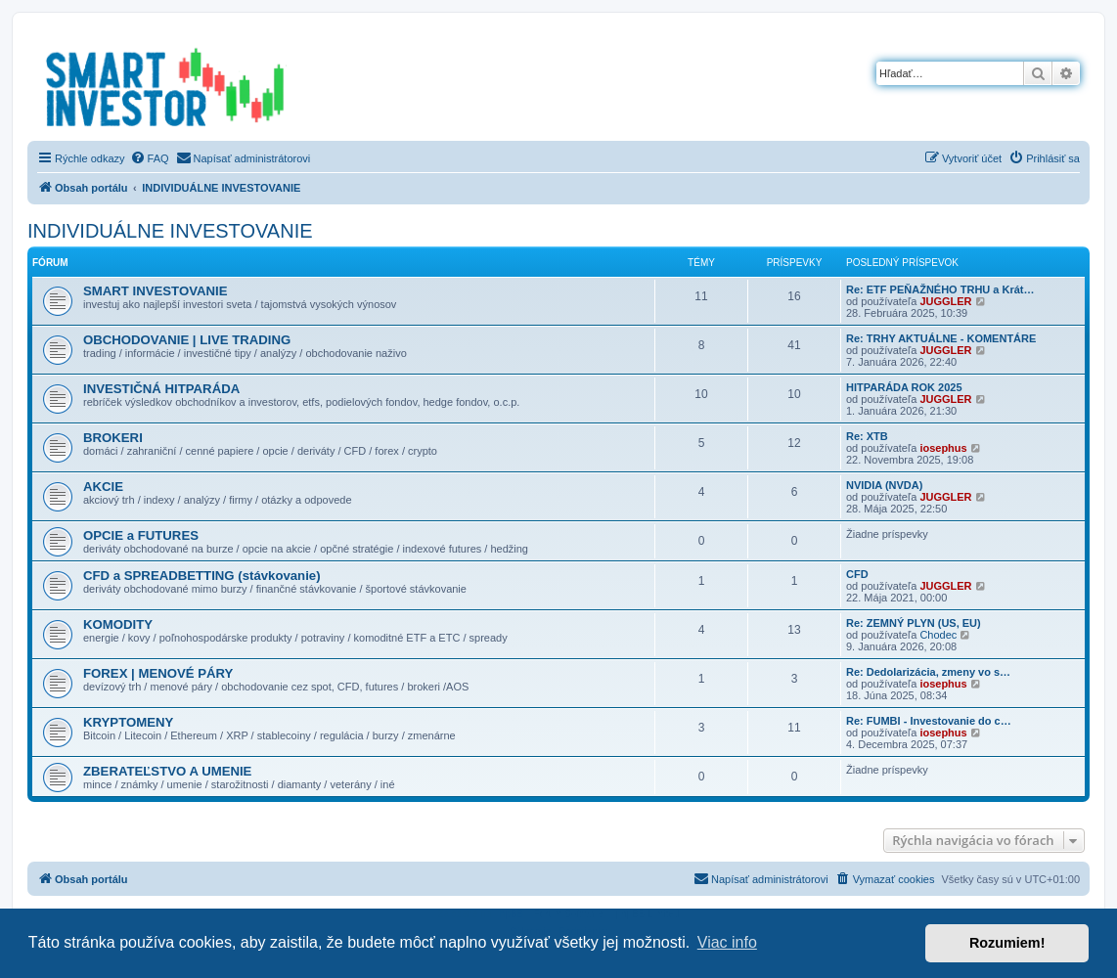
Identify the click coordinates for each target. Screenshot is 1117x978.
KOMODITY (118, 624)
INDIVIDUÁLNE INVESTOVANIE (170, 231)
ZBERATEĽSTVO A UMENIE (167, 771)
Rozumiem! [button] (1007, 943)
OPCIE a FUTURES (141, 535)
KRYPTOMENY (128, 722)
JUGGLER (945, 301)
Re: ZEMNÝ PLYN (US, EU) (913, 623)
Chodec (938, 635)
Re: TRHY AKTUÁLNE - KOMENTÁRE (941, 338)
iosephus (942, 448)
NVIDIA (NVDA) (884, 485)
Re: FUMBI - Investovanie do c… (928, 721)
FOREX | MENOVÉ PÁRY (158, 673)
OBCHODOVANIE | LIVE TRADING (186, 340)
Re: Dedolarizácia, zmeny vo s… (928, 672)
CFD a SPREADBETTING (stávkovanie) (202, 575)
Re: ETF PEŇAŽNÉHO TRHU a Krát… (940, 289)
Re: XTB (867, 436)
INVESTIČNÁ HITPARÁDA (161, 388)
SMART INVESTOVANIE (155, 291)
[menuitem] (149, 158)
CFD (857, 574)
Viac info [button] (727, 942)
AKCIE (103, 486)
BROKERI (113, 437)
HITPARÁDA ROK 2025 (904, 387)
